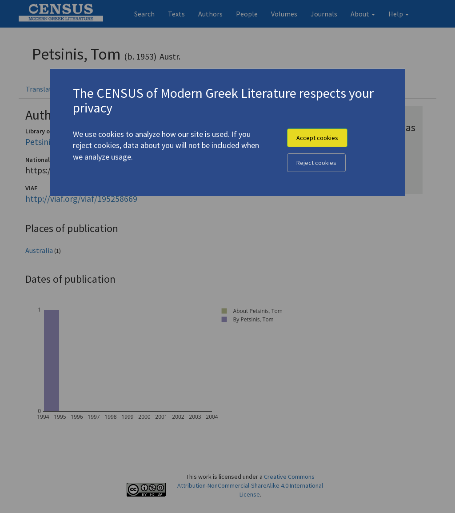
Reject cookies (316, 163)
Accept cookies (317, 138)
